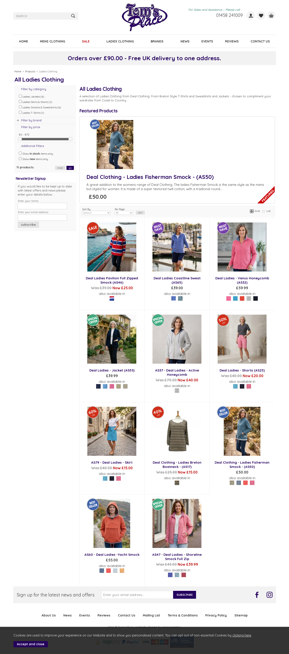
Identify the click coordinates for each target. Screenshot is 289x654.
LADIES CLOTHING (120, 41)
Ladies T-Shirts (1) (31, 112)
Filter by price (30, 127)
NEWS (185, 41)
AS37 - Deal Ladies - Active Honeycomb (177, 372)
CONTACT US (260, 41)
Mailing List (151, 615)
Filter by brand (31, 120)
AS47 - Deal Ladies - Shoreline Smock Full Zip (177, 556)
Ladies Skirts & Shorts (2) (35, 102)
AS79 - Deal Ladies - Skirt (111, 462)
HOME (23, 41)
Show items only (36, 153)
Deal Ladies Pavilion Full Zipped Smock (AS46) (112, 280)
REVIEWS (232, 41)
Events (84, 615)
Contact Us (126, 615)
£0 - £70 (24, 134)
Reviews (103, 615)
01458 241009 (229, 15)
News (67, 615)
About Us (49, 615)
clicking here (241, 635)
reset (60, 167)
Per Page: (124, 211)
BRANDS (157, 41)
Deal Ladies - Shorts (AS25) (242, 370)
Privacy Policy (216, 615)
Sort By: (96, 211)
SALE (86, 41)
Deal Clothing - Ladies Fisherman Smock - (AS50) (150, 177)
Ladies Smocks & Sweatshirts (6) (40, 107)
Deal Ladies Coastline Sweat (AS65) (177, 280)
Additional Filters (32, 146)
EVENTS (207, 41)
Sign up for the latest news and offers (56, 595)
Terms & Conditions (183, 615)
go (70, 167)
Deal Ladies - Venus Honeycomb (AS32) (242, 280)
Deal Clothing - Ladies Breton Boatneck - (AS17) (177, 464)
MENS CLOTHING (52, 41)
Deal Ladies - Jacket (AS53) (112, 370)
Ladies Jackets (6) (31, 96)
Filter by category (33, 89)
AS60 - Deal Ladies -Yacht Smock (111, 554)
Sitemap (241, 615)
